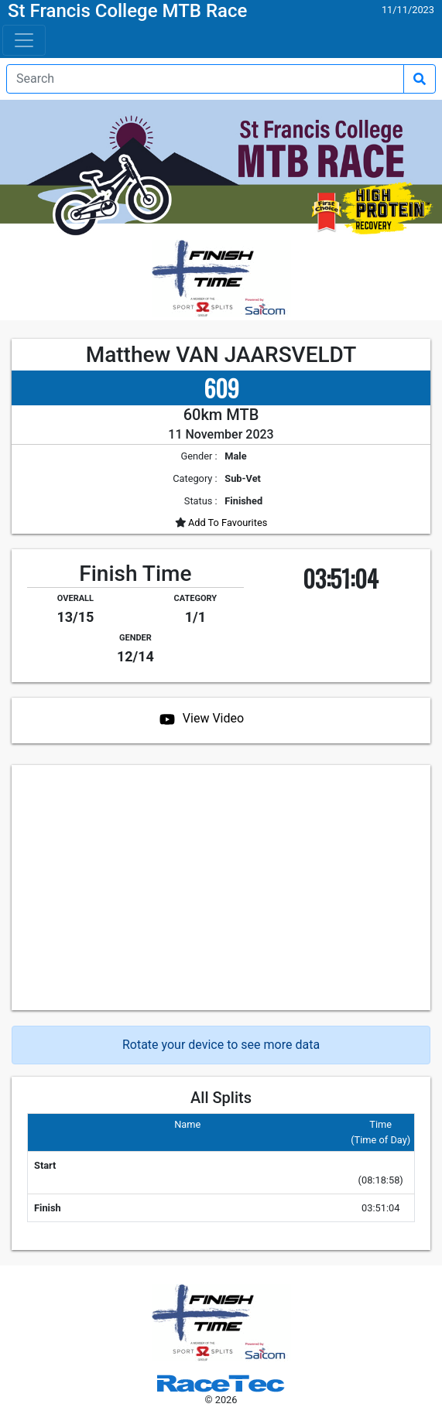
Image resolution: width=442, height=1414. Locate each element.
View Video (213, 718)
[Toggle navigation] (24, 40)
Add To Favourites (227, 522)
